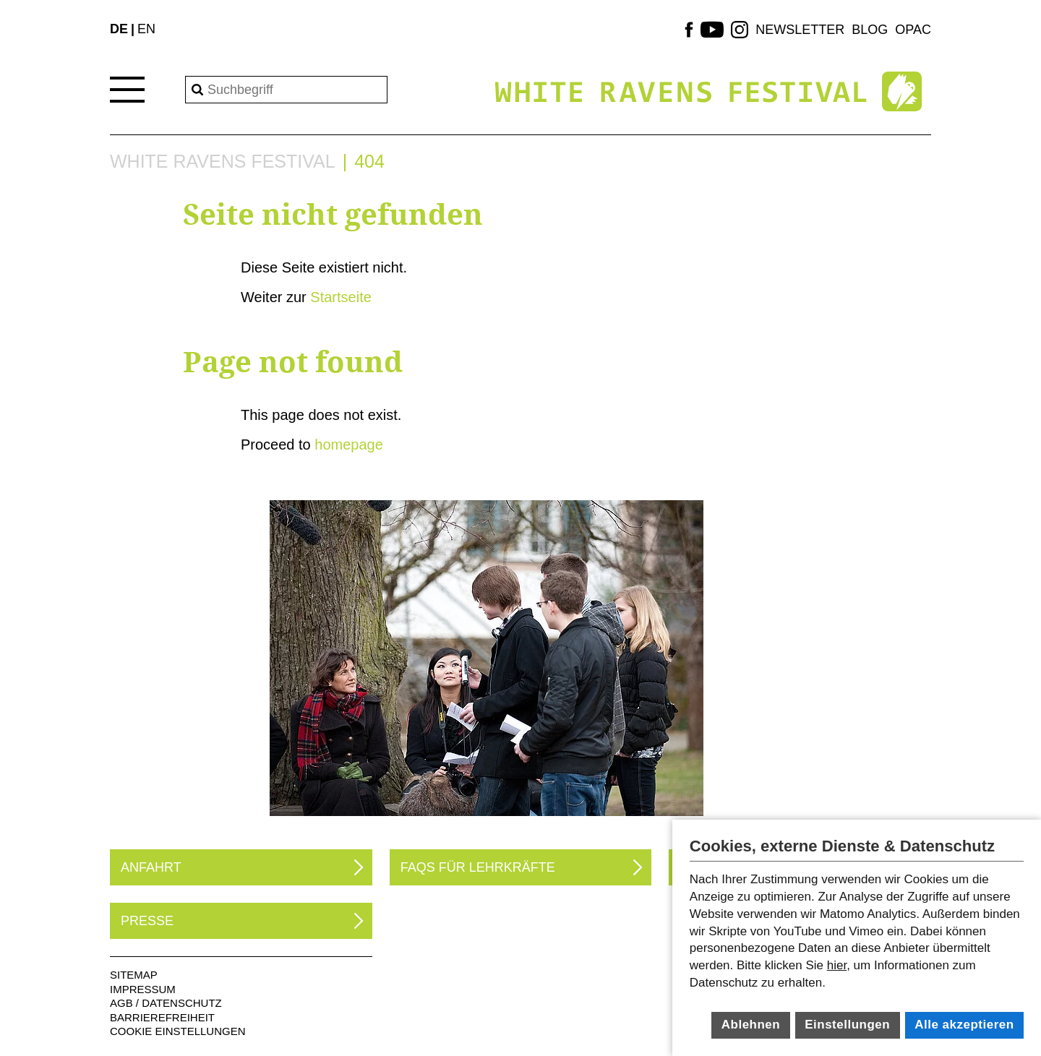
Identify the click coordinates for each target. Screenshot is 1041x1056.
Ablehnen (750, 1024)
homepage (348, 444)
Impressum (143, 989)
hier (837, 965)
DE (119, 29)
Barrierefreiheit (162, 1017)
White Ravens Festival (222, 162)
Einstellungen (847, 1024)
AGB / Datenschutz (166, 1003)
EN (146, 29)
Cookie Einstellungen (178, 1031)
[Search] (286, 90)
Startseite (340, 297)
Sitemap (134, 975)
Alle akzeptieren (964, 1024)
